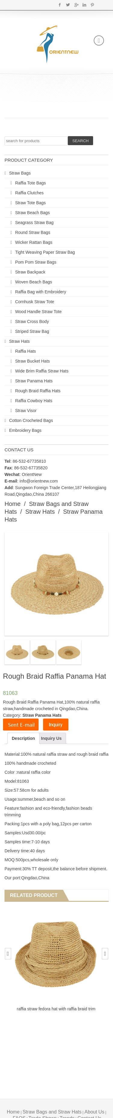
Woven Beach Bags (33, 282)
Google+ (76, 5)
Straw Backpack (30, 272)
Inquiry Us (51, 738)
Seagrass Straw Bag (34, 222)
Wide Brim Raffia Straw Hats (41, 371)
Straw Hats (19, 341)
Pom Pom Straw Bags (35, 262)
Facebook (60, 5)
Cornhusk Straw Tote (34, 301)
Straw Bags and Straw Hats (52, 1111)
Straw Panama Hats (34, 380)
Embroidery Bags (25, 430)
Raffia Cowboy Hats (33, 400)
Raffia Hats (25, 351)
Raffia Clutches (29, 192)
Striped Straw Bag (32, 331)
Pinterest (92, 5)
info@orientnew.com (39, 481)
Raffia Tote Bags (30, 183)
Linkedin (84, 5)
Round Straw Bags (32, 232)
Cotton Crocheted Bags (31, 420)
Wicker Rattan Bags (33, 242)
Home (12, 504)
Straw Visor (25, 410)
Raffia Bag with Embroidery (40, 291)
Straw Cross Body (32, 321)
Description (23, 738)
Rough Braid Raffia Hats (38, 390)
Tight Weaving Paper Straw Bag (45, 252)
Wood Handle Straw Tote (38, 311)
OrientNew (32, 474)
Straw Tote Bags (30, 202)
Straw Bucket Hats (32, 361)
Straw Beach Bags (32, 212)
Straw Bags (20, 173)
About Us (94, 1111)
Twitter (68, 5)
